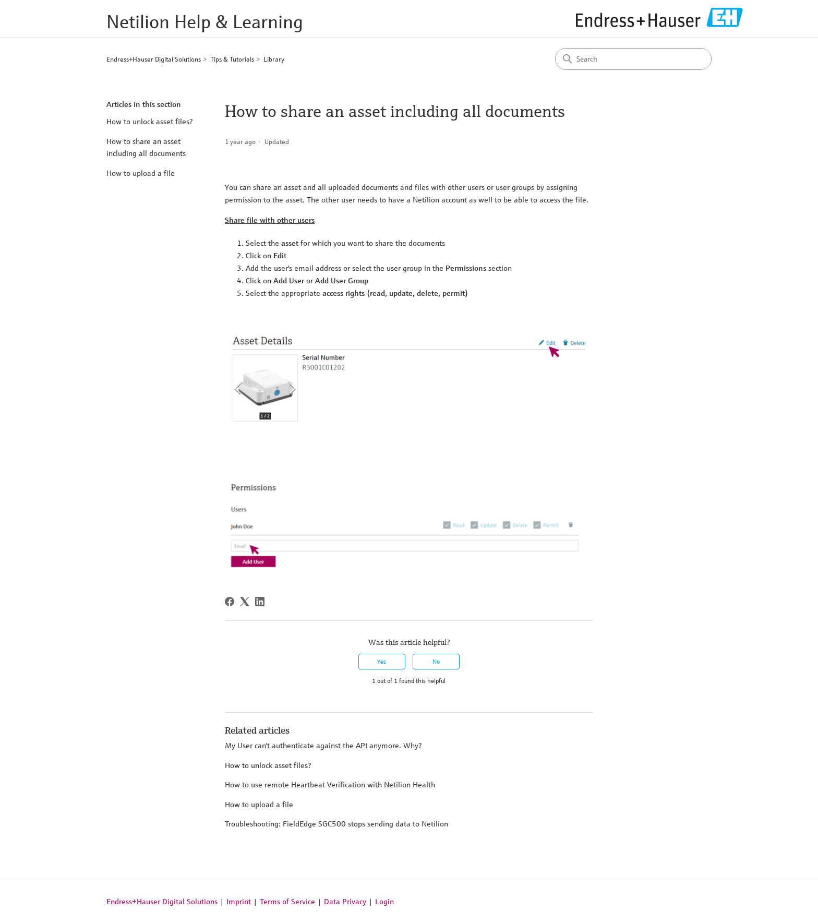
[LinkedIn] (259, 601)
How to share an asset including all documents (146, 147)
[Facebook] (229, 601)
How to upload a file (140, 173)
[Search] (633, 59)
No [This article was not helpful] (436, 661)
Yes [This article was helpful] (381, 661)
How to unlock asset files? (149, 121)
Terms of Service (287, 901)
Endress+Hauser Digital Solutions (153, 59)
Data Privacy (345, 901)
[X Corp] (244, 601)
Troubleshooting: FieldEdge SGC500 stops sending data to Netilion (336, 824)
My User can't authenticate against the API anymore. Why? (323, 745)
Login (384, 901)
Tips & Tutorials (232, 59)
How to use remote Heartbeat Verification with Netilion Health (330, 784)
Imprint (238, 901)
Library (273, 59)
